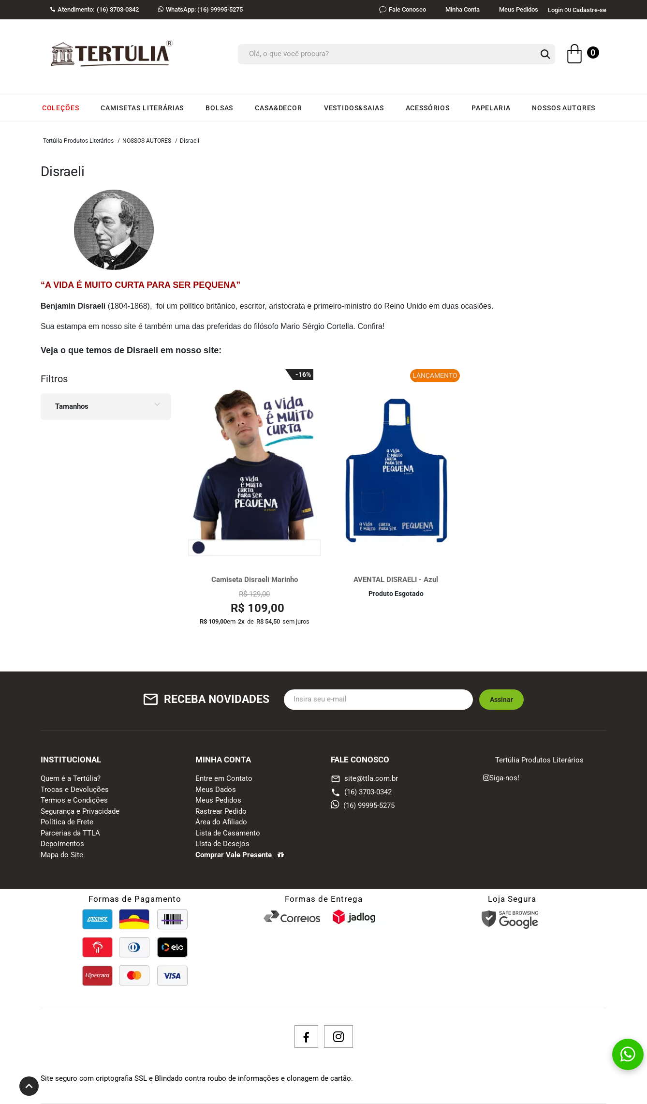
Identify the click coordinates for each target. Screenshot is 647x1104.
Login (555, 10)
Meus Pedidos (518, 9)
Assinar (501, 699)
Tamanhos (71, 406)
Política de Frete (67, 822)
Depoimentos (62, 843)
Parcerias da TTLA (70, 833)
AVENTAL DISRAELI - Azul (395, 579)
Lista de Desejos (222, 843)
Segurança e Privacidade (80, 811)
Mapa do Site (62, 854)
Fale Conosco (402, 9)
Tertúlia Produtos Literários (78, 140)
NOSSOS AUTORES (146, 140)
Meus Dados (215, 789)
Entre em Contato (223, 778)
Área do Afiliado (221, 822)
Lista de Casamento (227, 833)
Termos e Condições (74, 800)
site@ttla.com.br (364, 779)
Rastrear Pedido (221, 811)
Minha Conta (462, 9)
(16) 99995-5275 (200, 10)
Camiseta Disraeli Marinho (254, 579)
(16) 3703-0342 (361, 792)
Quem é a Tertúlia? (71, 778)
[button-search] (545, 54)
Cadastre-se (589, 10)
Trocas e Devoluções (75, 789)
